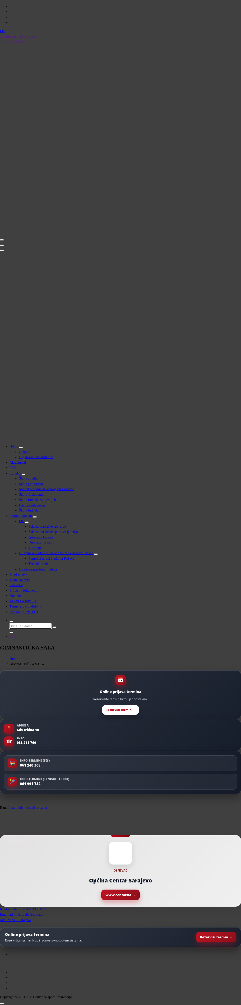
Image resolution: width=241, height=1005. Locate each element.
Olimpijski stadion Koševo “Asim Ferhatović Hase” (56, 553)
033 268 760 (26, 742)
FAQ (12, 468)
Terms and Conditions (25, 606)
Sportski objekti (20, 516)
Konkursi (16, 585)
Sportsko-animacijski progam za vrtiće (46, 489)
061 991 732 (30, 783)
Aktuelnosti (17, 462)
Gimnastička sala (40, 537)
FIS (21, 521)
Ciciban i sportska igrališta (38, 569)
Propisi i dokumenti (23, 590)
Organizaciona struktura (36, 457)
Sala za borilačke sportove (47, 526)
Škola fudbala (29, 510)
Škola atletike (28, 478)
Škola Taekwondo (31, 494)
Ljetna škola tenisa (32, 505)
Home (13, 446)
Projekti (15, 473)
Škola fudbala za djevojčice (38, 500)
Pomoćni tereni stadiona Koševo (51, 558)
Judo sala (35, 548)
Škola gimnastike (31, 484)
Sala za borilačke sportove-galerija (53, 532)
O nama (24, 452)
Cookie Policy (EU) (23, 612)
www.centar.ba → (120, 895)
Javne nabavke (19, 580)
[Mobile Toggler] (21, 447)
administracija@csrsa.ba (29, 807)
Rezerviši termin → (120, 710)
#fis (12, 637)
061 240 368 (30, 765)
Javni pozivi (18, 574)
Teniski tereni (38, 564)
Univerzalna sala (40, 542)
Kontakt (15, 596)
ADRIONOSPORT (23, 601)
